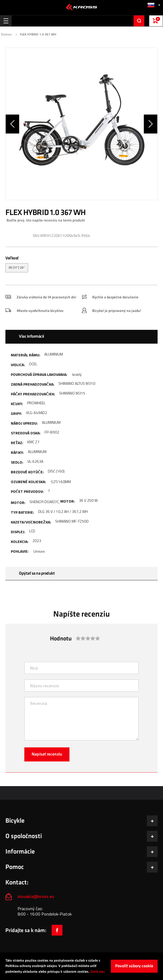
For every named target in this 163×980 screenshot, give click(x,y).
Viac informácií (31, 336)
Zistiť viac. (98, 971)
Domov (6, 34)
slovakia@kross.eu (36, 896)
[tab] (81, 336)
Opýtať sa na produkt (37, 573)
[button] (154, 5)
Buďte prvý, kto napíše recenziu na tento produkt (45, 220)
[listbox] (81, 268)
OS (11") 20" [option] (17, 268)
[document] (81, 966)
